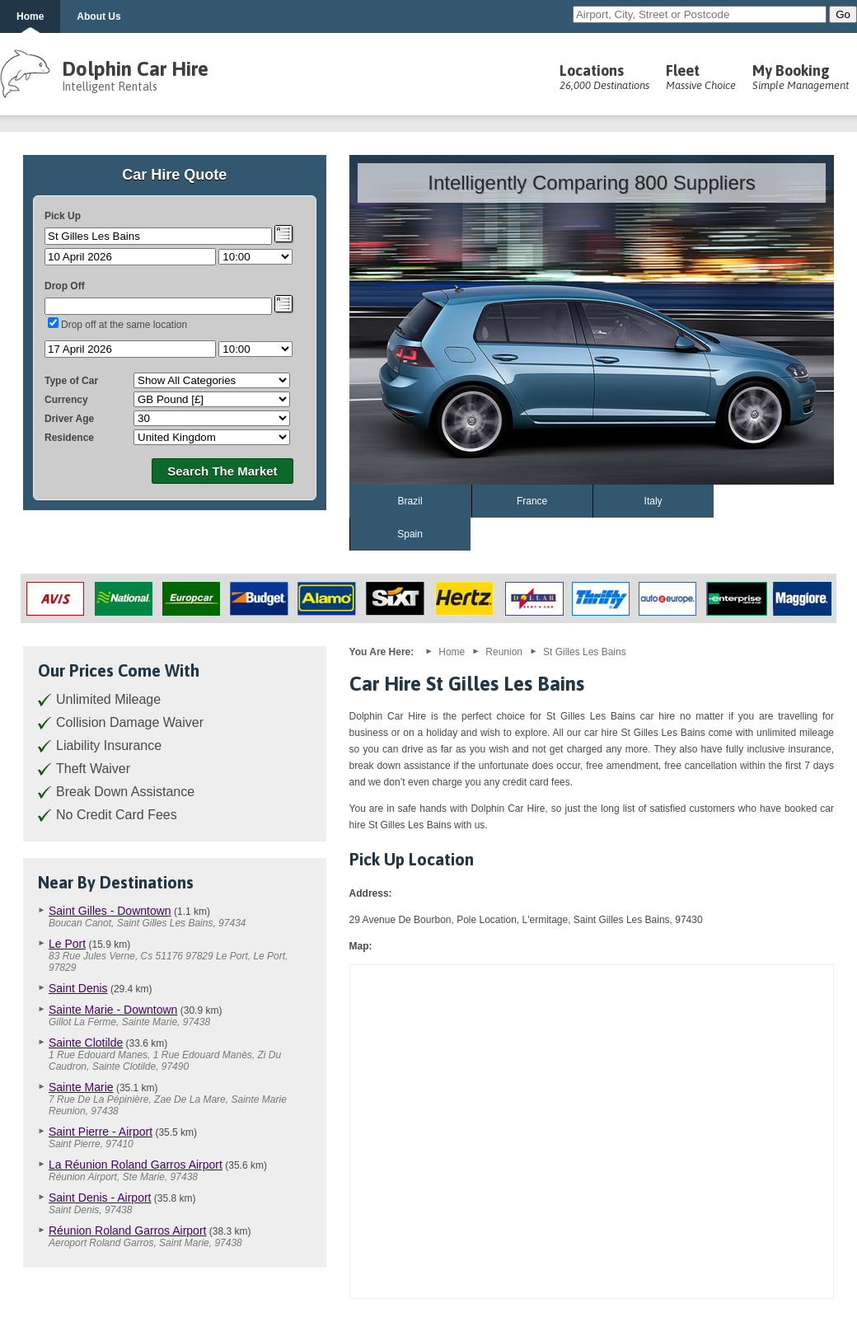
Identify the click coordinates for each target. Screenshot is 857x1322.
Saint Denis (78, 988)
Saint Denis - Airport (100, 1197)
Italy (653, 501)
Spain (410, 534)
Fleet (701, 76)
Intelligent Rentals (109, 86)
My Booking (800, 76)
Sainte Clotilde (86, 1042)
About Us (98, 16)
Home (30, 16)
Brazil (410, 501)
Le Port (67, 943)
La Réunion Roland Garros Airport (135, 1164)
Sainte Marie (81, 1087)
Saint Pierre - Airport (100, 1131)
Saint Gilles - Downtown (110, 910)
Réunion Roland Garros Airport (127, 1230)
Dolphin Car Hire (135, 69)
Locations (604, 76)
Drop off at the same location (124, 324)
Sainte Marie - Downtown (113, 1009)
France (532, 501)
